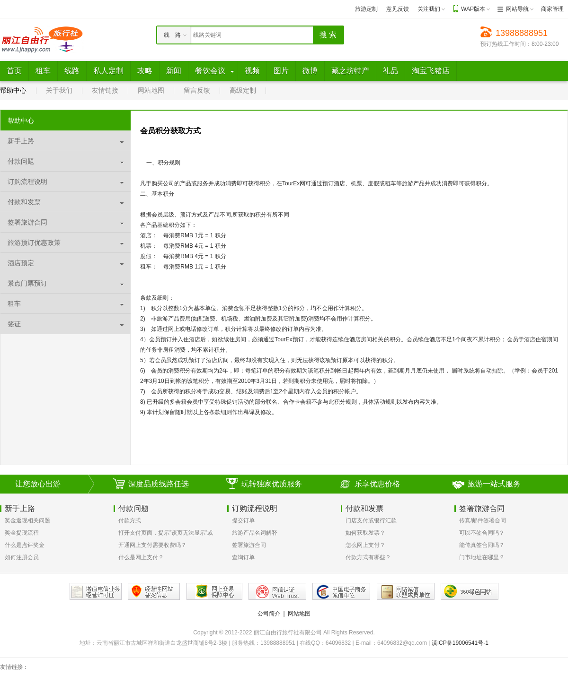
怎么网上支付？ (365, 545)
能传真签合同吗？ (482, 545)
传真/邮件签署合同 (482, 520)
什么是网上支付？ (141, 557)
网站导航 (517, 9)
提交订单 (243, 520)
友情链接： (14, 667)
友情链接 (105, 90)
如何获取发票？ (365, 532)
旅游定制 (366, 9)
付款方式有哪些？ (368, 557)
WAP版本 (473, 9)
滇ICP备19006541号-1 (460, 643)
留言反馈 (197, 90)
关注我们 (428, 9)
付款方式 (129, 520)
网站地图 (151, 90)
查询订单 (243, 557)
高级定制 (243, 90)
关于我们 (59, 90)
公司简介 (268, 613)
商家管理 (552, 9)
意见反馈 (397, 9)
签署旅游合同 (249, 545)
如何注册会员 (22, 557)
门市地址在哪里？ (482, 557)
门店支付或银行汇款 (371, 520)
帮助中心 (13, 90)
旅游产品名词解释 (254, 532)
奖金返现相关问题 (27, 520)
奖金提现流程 (22, 532)
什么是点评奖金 (24, 545)
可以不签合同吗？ (482, 532)
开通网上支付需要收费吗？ (152, 545)
